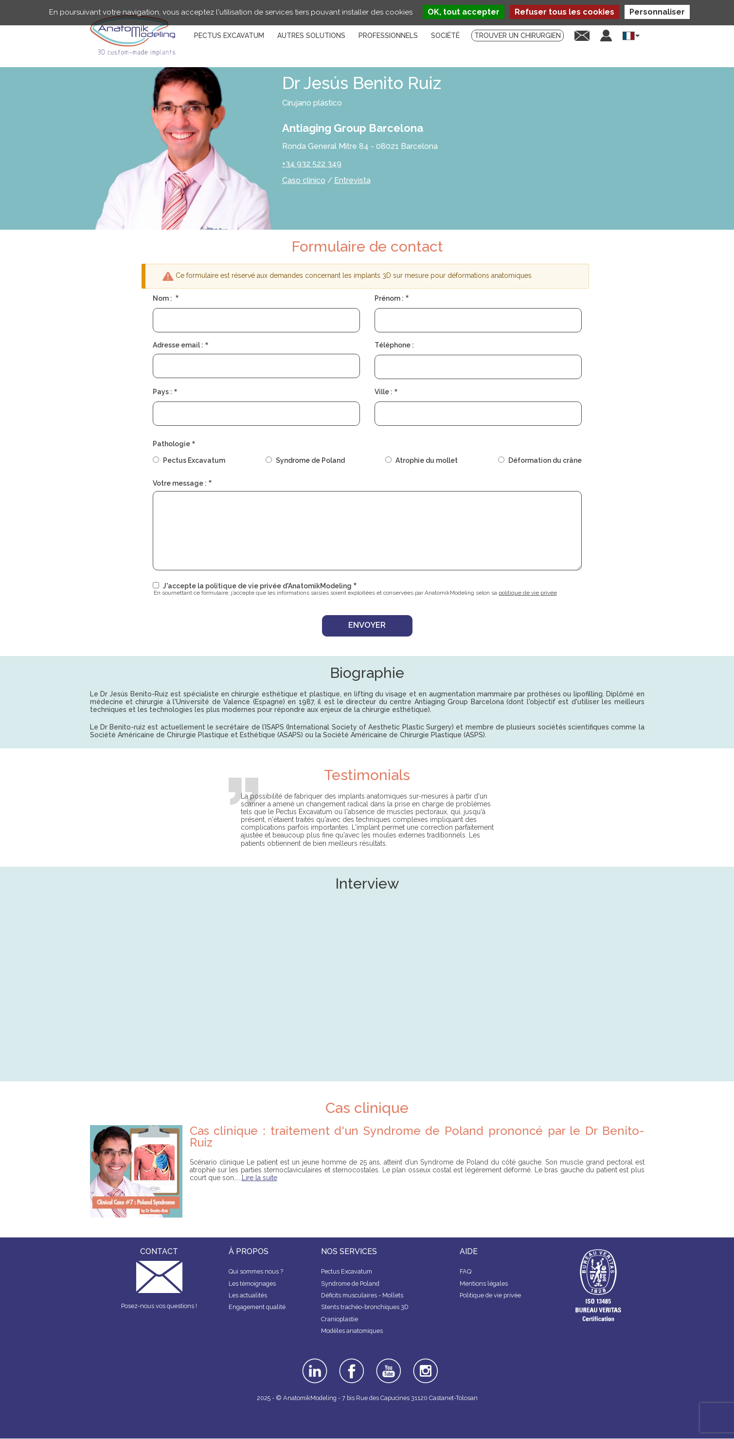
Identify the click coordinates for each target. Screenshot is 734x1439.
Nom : (163, 298)
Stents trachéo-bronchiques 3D (365, 1307)
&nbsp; (367, 995)
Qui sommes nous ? (256, 1271)
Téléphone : (394, 345)
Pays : (162, 392)
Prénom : (389, 298)
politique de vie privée (528, 592)
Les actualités (248, 1295)
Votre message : (180, 483)
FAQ (465, 1271)
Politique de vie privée (490, 1295)
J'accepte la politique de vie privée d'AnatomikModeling (257, 586)
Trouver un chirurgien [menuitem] (517, 35)
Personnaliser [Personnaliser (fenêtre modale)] (657, 12)
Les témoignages (252, 1283)
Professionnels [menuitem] (388, 35)
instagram (424, 1365)
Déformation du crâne (545, 460)
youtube (387, 1361)
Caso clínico (303, 180)
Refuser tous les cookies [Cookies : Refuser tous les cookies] (564, 12)
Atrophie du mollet (426, 460)
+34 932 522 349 (311, 163)
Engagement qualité (257, 1307)
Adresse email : (178, 345)
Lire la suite (259, 1178)
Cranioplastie (339, 1319)
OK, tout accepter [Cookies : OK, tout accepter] (464, 12)
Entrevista (352, 180)
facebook (351, 1361)
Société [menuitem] (445, 35)
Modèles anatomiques (352, 1330)
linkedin (313, 1361)
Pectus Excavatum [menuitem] (229, 35)
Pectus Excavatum (194, 460)
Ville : (384, 392)
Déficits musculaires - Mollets (362, 1295)
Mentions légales (484, 1283)
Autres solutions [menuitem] (311, 35)
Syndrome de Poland (310, 460)
